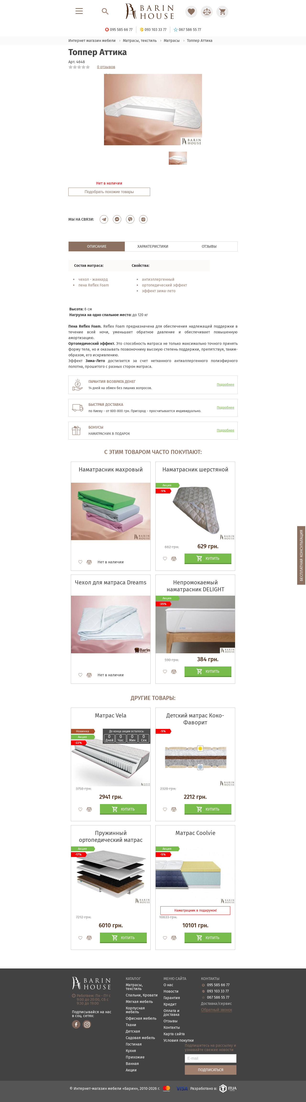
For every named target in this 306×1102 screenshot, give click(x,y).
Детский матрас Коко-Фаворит (195, 719)
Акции (131, 1070)
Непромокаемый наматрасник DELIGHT (195, 586)
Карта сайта (174, 1034)
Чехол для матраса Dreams (110, 582)
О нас (168, 985)
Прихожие (135, 1057)
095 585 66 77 (218, 985)
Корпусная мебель (135, 1010)
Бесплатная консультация (301, 555)
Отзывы (171, 1021)
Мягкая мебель (139, 1002)
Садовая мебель (140, 1038)
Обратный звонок (216, 1010)
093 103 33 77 (218, 991)
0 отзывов (106, 67)
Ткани (131, 1025)
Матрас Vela (110, 715)
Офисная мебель (141, 1019)
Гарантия (172, 998)
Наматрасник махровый (111, 469)
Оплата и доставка (172, 1013)
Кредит (170, 1004)
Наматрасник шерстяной (195, 469)
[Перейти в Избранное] (191, 12)
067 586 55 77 (218, 997)
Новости (171, 992)
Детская (133, 1031)
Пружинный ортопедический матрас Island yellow (110, 840)
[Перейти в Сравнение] (207, 12)
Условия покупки (179, 1041)
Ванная (132, 1064)
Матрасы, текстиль (134, 987)
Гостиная (134, 1044)
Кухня (131, 1051)
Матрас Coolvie (195, 833)
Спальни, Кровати (142, 995)
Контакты (172, 1028)
